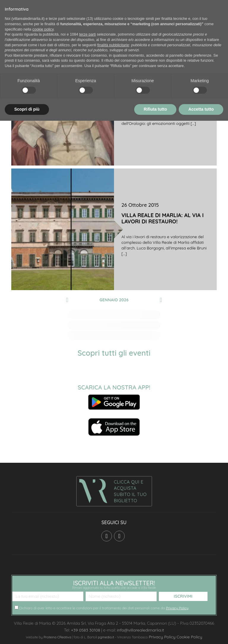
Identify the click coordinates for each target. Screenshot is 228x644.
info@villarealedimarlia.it (140, 630)
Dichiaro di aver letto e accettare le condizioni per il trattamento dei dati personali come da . (102, 607)
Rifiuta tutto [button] (155, 109)
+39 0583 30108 (85, 630)
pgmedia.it (106, 637)
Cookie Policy (189, 637)
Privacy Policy (177, 608)
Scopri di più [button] (26, 109)
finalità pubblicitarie (113, 45)
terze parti (87, 34)
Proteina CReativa (57, 637)
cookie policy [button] (42, 29)
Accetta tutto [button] (201, 109)
